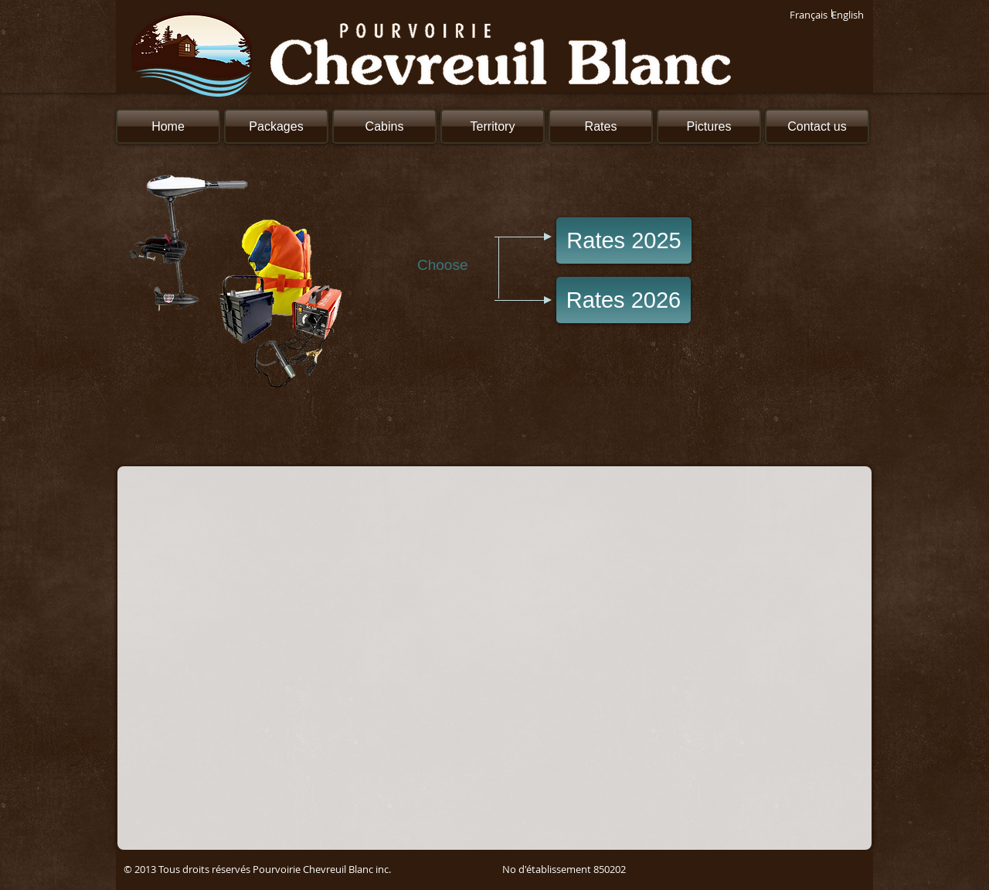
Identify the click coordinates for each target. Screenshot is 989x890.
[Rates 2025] (624, 240)
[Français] (808, 15)
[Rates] (601, 126)
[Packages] (276, 126)
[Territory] (492, 126)
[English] (847, 15)
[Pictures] (709, 126)
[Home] (168, 126)
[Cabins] (384, 126)
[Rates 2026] (623, 300)
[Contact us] (817, 126)
